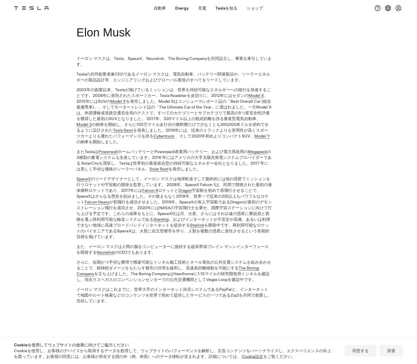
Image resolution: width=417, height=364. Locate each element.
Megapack (257, 151)
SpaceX (83, 179)
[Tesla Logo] (31, 8)
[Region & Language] (388, 8)
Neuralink (105, 252)
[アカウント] (398, 8)
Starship (161, 219)
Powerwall (108, 151)
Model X (118, 101)
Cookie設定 (252, 356)
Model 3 (84, 124)
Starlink (197, 225)
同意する (360, 350)
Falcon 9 (150, 190)
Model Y (262, 136)
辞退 (391, 350)
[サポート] (377, 8)
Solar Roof (159, 169)
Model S (256, 95)
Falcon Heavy (97, 202)
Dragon (185, 190)
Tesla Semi (123, 130)
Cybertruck (163, 136)
